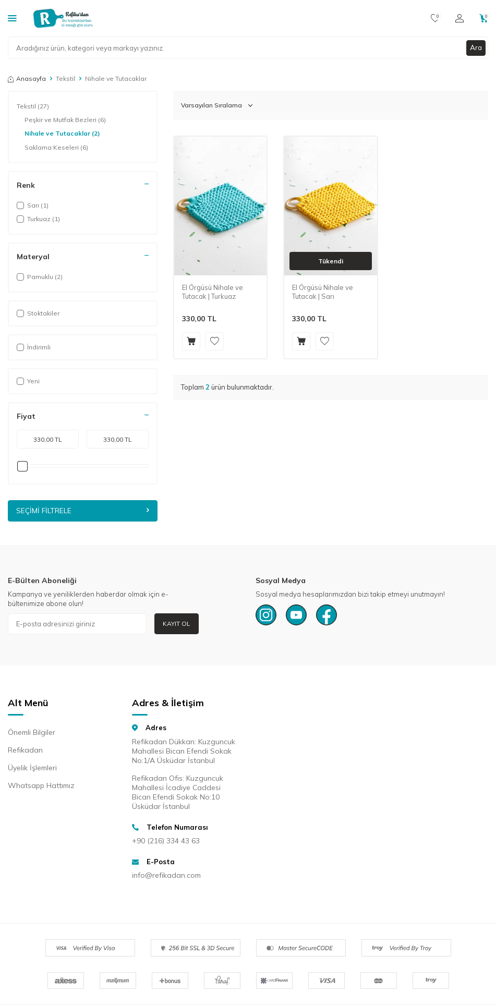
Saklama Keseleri (56, 147)
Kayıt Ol (176, 623)
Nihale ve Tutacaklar (62, 133)
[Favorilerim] (435, 18)
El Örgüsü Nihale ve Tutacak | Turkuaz (212, 291)
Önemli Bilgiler (31, 732)
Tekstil (65, 78)
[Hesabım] (459, 18)
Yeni (28, 381)
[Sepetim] (483, 18)
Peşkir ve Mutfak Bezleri (65, 120)
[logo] (63, 18)
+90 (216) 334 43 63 (166, 840)
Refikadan (25, 750)
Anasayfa (27, 78)
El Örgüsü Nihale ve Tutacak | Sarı (322, 291)
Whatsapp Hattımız (41, 786)
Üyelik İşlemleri (32, 768)
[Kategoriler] (12, 18)
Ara (475, 47)
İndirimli (34, 347)
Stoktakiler (38, 313)
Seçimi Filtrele (82, 510)
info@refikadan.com (166, 875)
